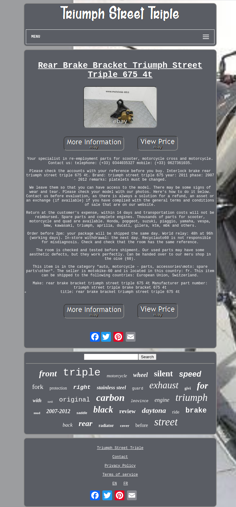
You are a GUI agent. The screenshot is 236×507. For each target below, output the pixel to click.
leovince (139, 401)
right (82, 387)
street (166, 422)
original (74, 399)
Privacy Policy (120, 466)
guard (137, 388)
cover (124, 425)
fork (38, 386)
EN (114, 484)
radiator (106, 425)
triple (81, 372)
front (48, 373)
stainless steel (111, 387)
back (68, 425)
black (103, 409)
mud (36, 413)
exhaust (164, 385)
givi (188, 388)
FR (126, 484)
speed (190, 374)
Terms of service (120, 475)
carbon (110, 397)
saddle (82, 413)
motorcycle (117, 375)
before (142, 425)
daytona (154, 410)
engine (162, 400)
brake (196, 411)
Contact (120, 457)
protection (58, 388)
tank (50, 401)
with (37, 400)
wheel (140, 374)
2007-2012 (58, 411)
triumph (191, 397)
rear (85, 423)
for (202, 385)
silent (163, 373)
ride (175, 411)
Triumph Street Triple (120, 448)
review (127, 411)
